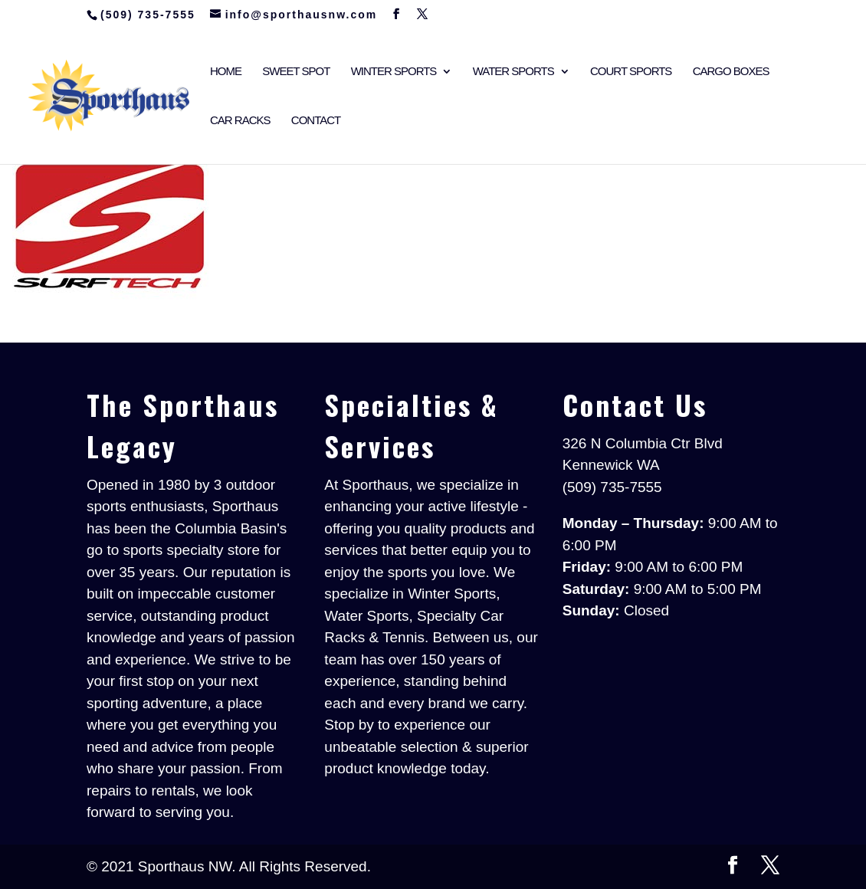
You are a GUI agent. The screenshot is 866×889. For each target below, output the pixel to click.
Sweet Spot (296, 71)
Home (225, 71)
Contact (315, 120)
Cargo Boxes (731, 71)
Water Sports (513, 71)
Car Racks (240, 120)
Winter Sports (394, 71)
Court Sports (630, 71)
